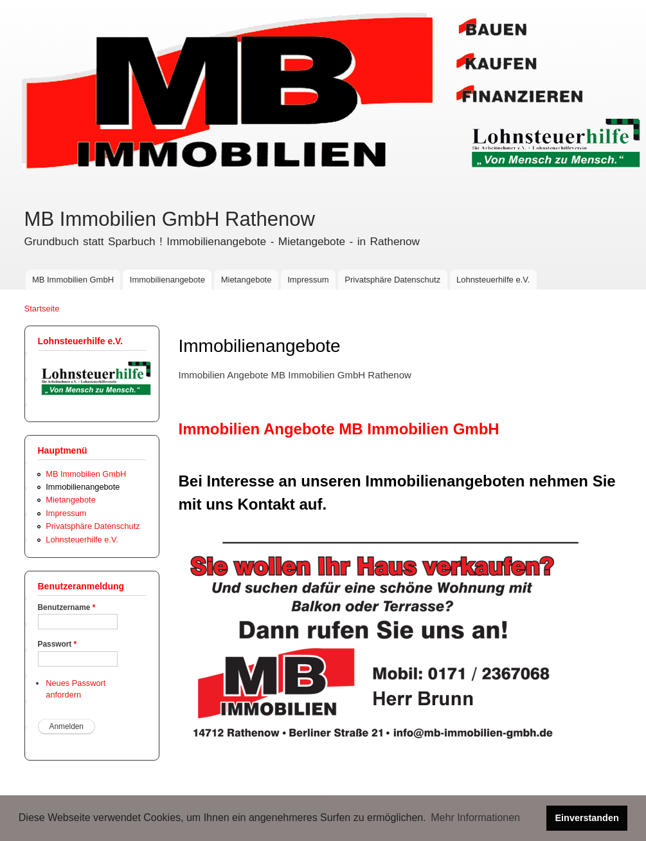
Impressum (307, 279)
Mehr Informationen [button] (475, 817)
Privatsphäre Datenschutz (392, 279)
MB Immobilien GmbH (73, 279)
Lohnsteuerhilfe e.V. (493, 279)
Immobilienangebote (167, 279)
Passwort (57, 644)
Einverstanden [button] (587, 818)
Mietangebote (246, 279)
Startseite (42, 308)
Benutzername (67, 607)
